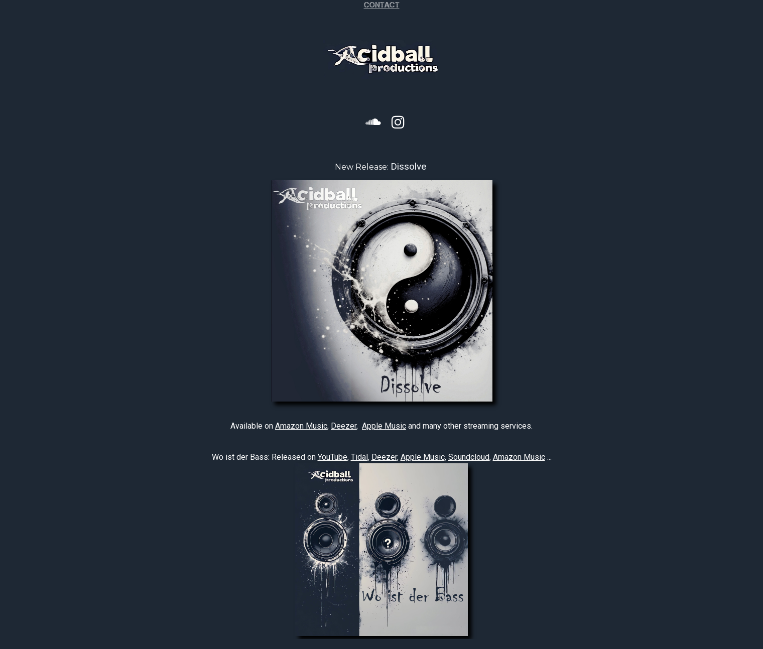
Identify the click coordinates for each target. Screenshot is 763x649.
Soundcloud (468, 457)
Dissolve (408, 166)
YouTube (332, 457)
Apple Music (384, 426)
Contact (382, 5)
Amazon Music (301, 426)
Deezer (343, 426)
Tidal (359, 457)
